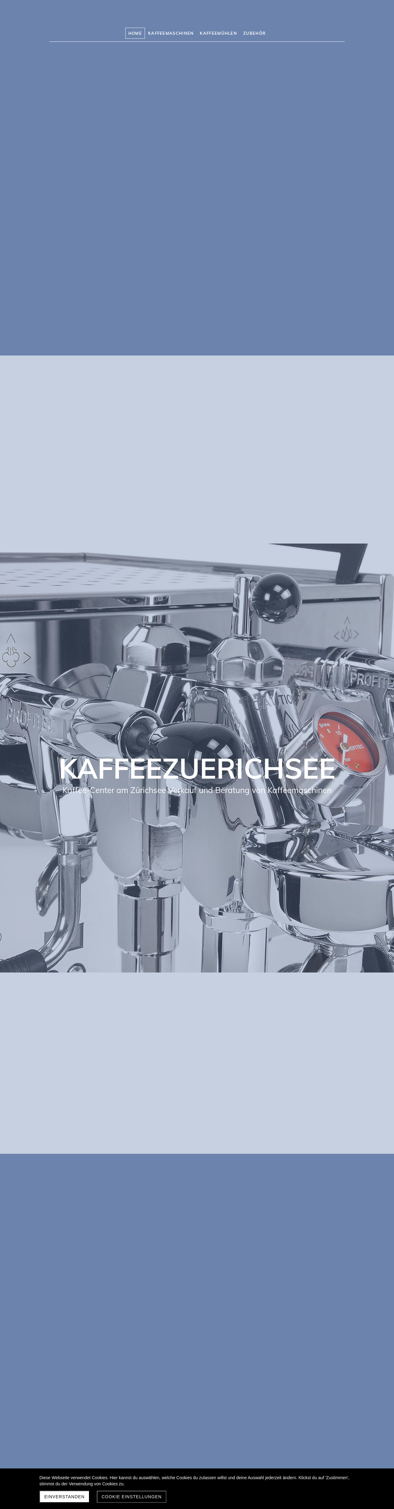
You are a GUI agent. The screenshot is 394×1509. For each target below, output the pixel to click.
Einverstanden (64, 1496)
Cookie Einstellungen (132, 1496)
